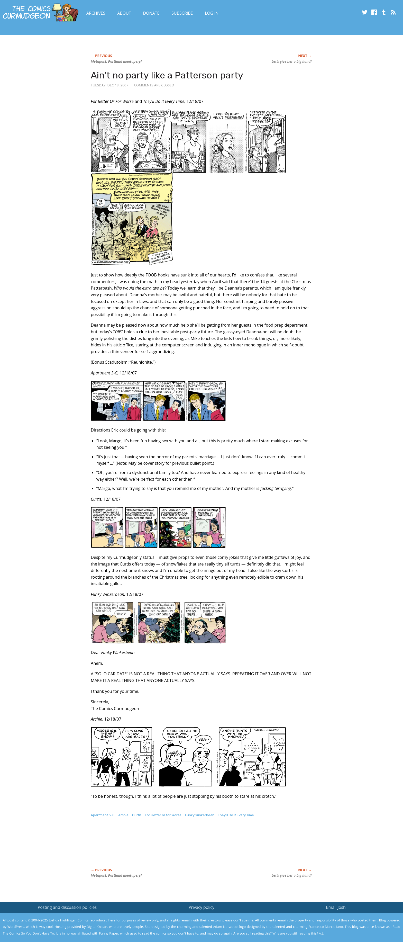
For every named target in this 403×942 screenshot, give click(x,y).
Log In (211, 13)
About (124, 13)
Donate (151, 13)
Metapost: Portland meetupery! (116, 61)
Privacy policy (201, 907)
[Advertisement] (184, 848)
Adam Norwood (225, 926)
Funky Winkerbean (199, 815)
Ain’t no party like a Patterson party (167, 75)
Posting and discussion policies (67, 907)
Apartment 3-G (103, 815)
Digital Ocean (97, 926)
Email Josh (336, 907)
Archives (95, 13)
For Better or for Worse (163, 815)
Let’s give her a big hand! (291, 61)
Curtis (137, 815)
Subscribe (182, 13)
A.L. (322, 933)
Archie (123, 815)
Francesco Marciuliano (325, 926)
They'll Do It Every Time (236, 815)
